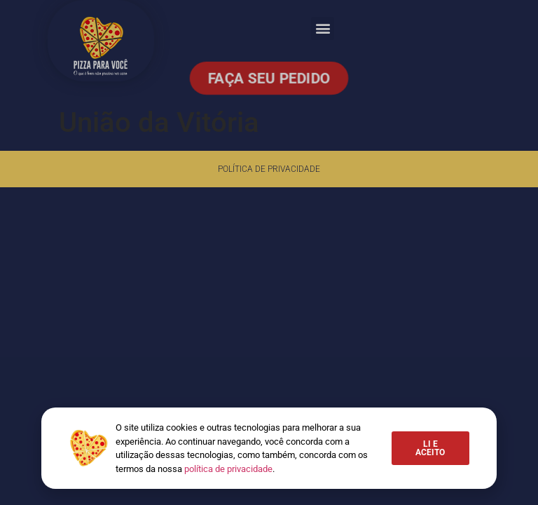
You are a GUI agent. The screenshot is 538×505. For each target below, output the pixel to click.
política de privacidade (228, 469)
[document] (269, 252)
